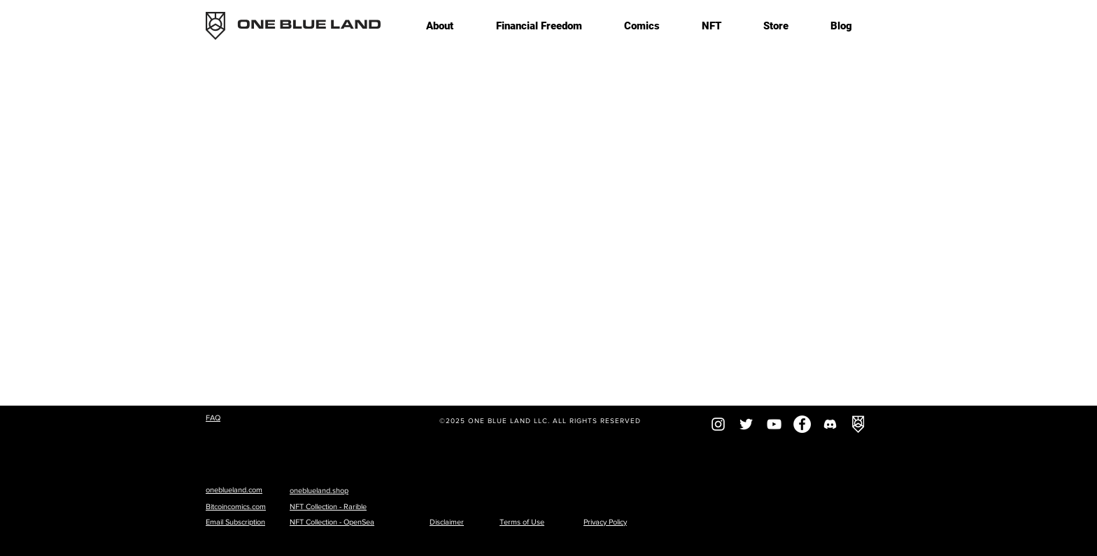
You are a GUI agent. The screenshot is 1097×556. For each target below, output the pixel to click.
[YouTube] (774, 424)
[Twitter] (746, 424)
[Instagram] (718, 424)
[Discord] (830, 424)
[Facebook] (802, 424)
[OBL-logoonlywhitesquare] (858, 424)
